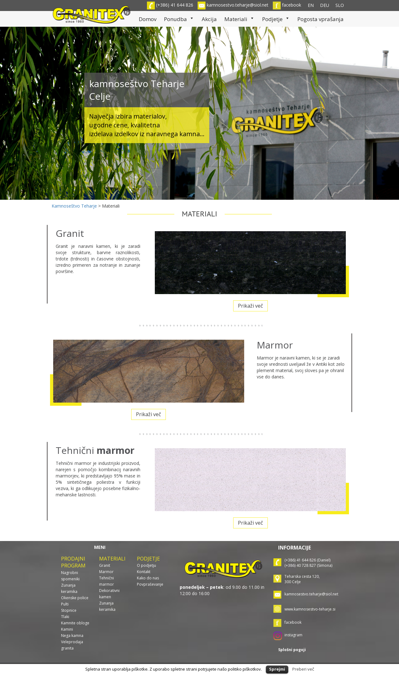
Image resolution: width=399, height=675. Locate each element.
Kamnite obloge (75, 623)
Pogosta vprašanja (320, 19)
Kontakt (143, 571)
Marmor (106, 571)
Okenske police (74, 597)
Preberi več (303, 669)
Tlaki (65, 616)
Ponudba (179, 19)
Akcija (209, 19)
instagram (293, 635)
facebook (287, 5)
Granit (104, 565)
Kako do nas (148, 578)
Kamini (67, 629)
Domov (147, 19)
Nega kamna (72, 635)
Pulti (65, 604)
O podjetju (146, 565)
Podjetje (276, 19)
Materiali (239, 19)
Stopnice (68, 610)
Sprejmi (277, 669)
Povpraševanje (150, 584)
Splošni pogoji (292, 649)
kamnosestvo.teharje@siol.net (233, 5)
